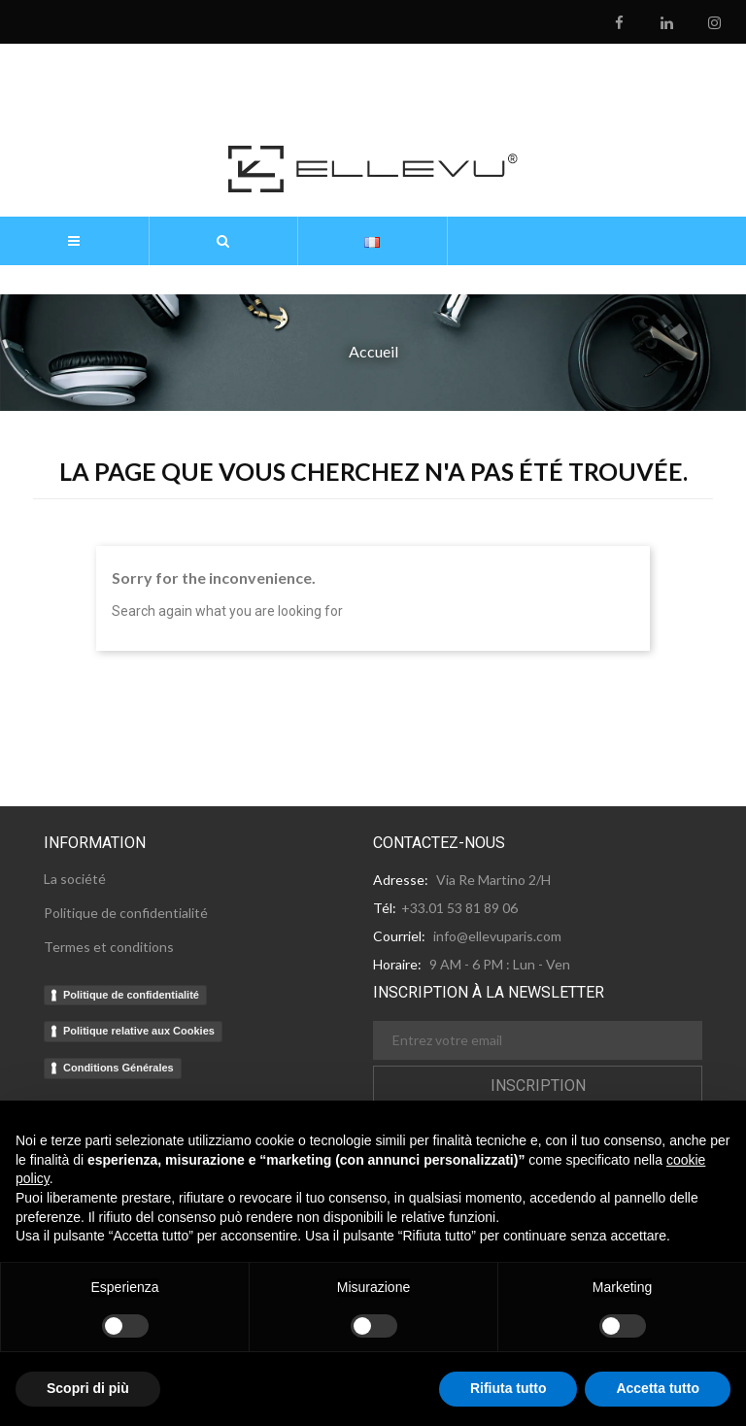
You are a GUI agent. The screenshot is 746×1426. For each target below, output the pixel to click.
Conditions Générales (118, 1067)
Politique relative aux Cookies (139, 1030)
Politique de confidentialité (131, 995)
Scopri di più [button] (88, 1388)
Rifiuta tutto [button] (508, 1388)
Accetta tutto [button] (657, 1388)
